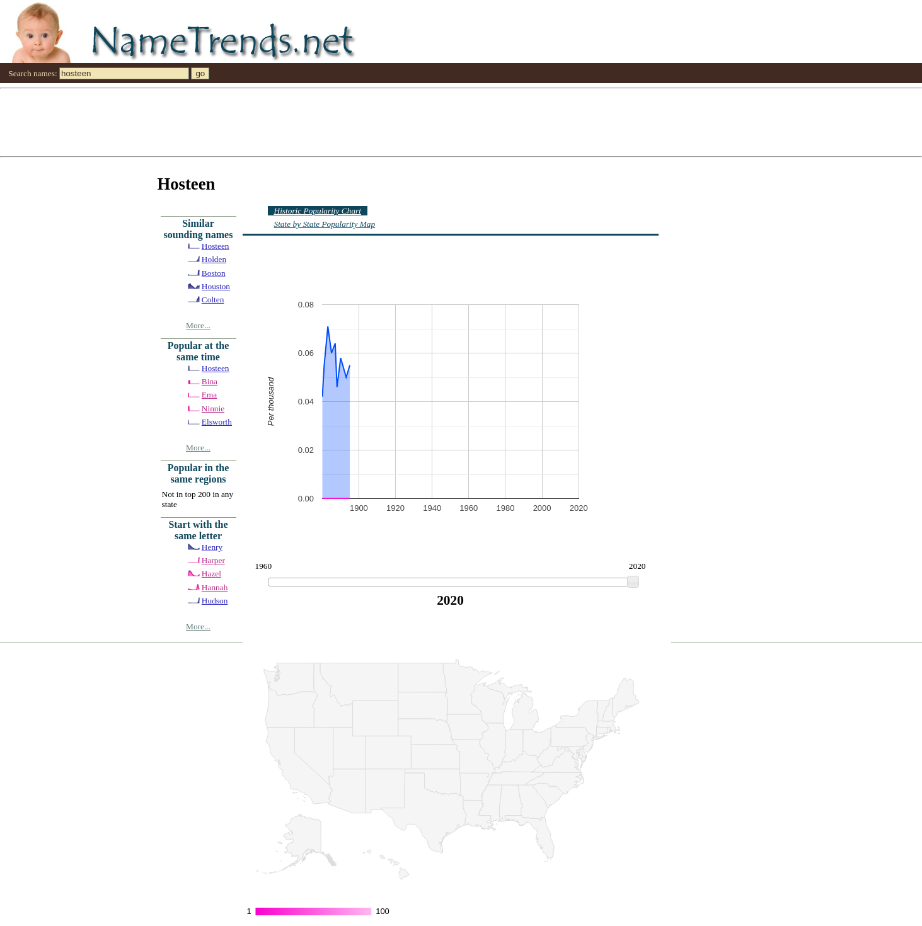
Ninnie (213, 408)
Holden (214, 259)
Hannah (215, 587)
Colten (213, 299)
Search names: (32, 73)
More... (198, 325)
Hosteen (215, 246)
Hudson (215, 600)
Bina (209, 381)
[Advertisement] (378, 121)
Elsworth (217, 421)
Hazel (211, 573)
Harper (213, 560)
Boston (214, 273)
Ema (209, 394)
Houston (216, 286)
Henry (212, 547)
